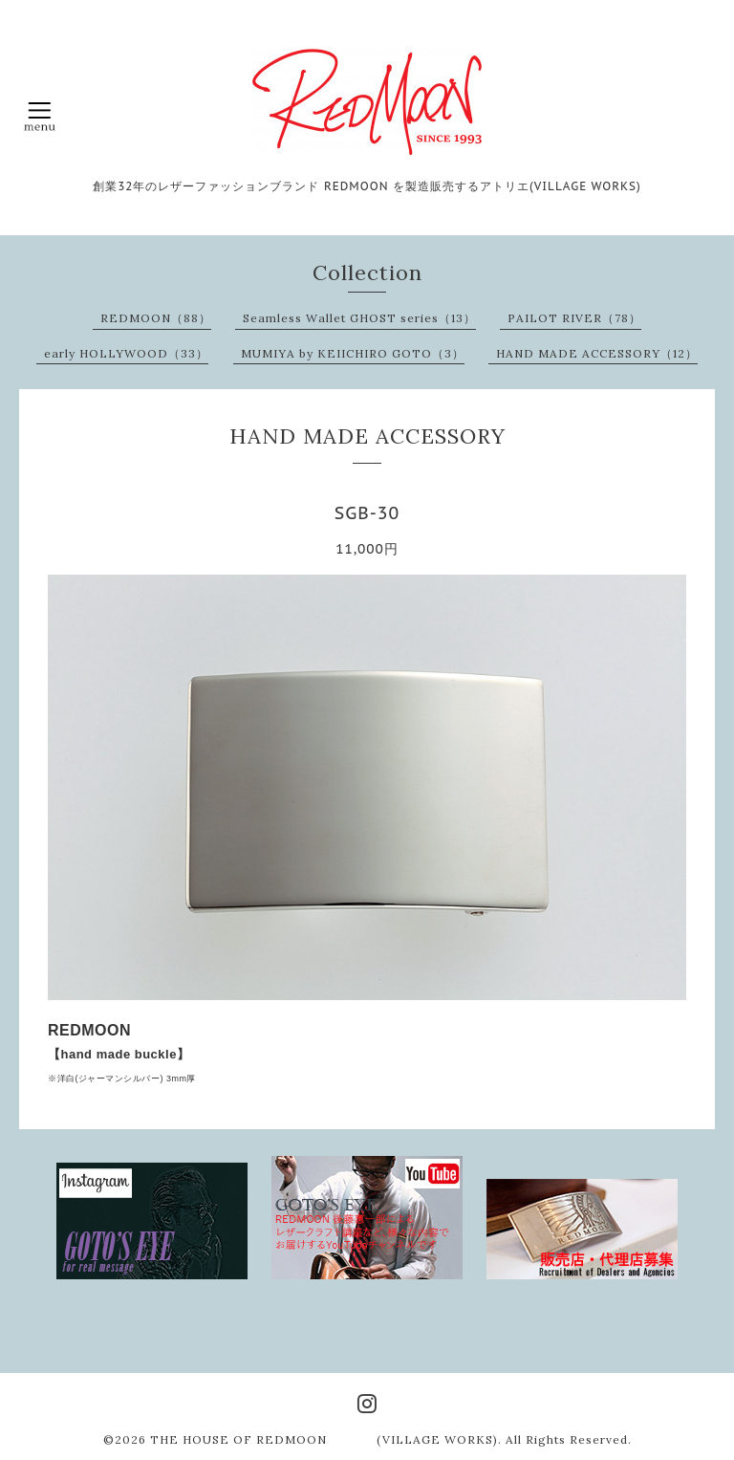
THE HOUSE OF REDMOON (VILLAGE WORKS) (324, 1439)
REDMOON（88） (155, 318)
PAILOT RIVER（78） (574, 318)
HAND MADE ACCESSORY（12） (597, 353)
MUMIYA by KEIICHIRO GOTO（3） (352, 353)
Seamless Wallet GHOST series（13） (359, 318)
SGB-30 (367, 513)
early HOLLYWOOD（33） (126, 353)
